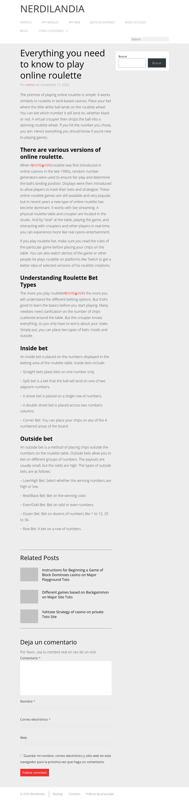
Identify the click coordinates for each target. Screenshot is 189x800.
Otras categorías (53, 31)
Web (23, 737)
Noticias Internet (102, 22)
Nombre (27, 701)
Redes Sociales (135, 22)
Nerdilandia (37, 794)
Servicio (26, 22)
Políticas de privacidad (99, 794)
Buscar (123, 56)
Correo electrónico (35, 719)
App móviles (50, 22)
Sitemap (58, 794)
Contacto (74, 794)
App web (74, 22)
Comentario (30, 658)
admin (30, 85)
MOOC (24, 31)
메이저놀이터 (41, 165)
